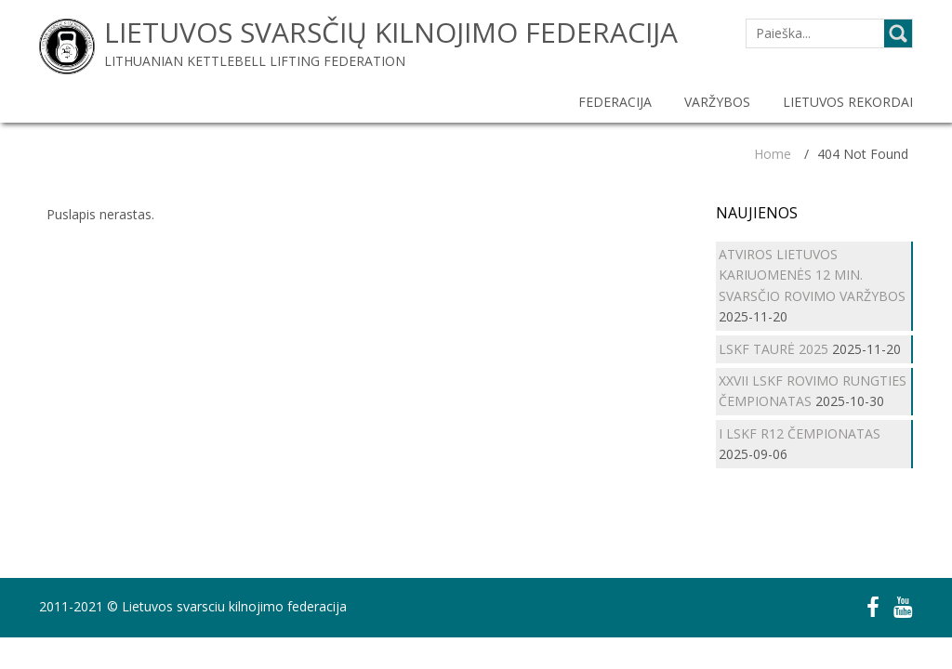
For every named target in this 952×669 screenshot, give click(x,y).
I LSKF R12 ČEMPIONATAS (799, 433)
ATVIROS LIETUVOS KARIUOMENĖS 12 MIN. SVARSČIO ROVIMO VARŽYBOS (812, 275)
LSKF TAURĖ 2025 (773, 349)
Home (772, 154)
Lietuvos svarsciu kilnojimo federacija (234, 606)
